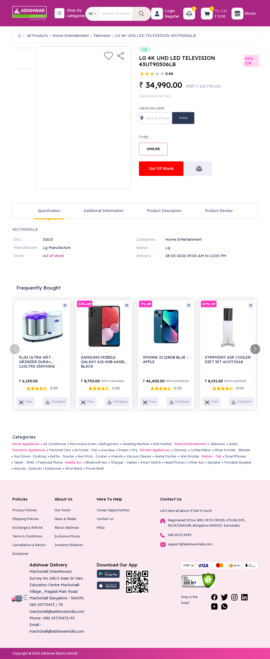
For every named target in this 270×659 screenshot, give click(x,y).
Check (183, 117)
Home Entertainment (70, 35)
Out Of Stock (161, 168)
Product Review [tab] (219, 210)
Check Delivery (152, 108)
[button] (157, 14)
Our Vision (63, 510)
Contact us (105, 519)
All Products (37, 35)
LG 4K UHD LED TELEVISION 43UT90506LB (155, 35)
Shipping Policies (25, 519)
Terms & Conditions (27, 536)
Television (101, 35)
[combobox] (92, 14)
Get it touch (203, 511)
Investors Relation (69, 545)
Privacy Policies (24, 510)
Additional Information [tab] (103, 210)
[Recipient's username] (155, 118)
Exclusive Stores (67, 536)
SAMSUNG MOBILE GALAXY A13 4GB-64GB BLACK (102, 362)
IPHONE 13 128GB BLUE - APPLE (165, 359)
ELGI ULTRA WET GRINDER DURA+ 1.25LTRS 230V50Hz (37, 362)
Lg (145, 49)
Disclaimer (20, 554)
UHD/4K (153, 149)
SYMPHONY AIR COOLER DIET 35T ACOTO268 (228, 359)
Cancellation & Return (29, 545)
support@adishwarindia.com (190, 544)
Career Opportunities (113, 510)
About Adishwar (67, 528)
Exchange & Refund (27, 528)
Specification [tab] (49, 210)
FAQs (101, 528)
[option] (24, 58)
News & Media (65, 519)
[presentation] (15, 349)
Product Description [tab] (164, 210)
